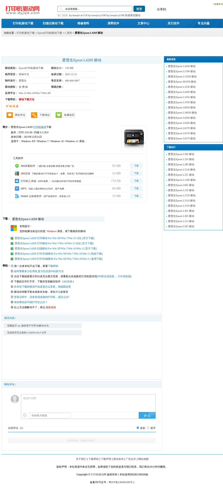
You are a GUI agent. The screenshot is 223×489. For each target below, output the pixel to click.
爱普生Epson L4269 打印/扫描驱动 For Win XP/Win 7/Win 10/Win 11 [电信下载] (59, 253)
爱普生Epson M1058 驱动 (182, 81)
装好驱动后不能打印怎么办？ (31, 302)
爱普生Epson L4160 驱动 (181, 66)
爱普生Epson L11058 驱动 (182, 76)
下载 (136, 165)
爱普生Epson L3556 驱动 (181, 97)
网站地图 (143, 458)
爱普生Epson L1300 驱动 (181, 180)
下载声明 (106, 458)
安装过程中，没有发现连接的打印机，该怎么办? (41, 297)
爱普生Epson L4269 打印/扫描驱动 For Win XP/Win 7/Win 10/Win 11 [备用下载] (59, 258)
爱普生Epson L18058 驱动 (182, 112)
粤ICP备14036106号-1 (122, 482)
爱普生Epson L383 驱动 (181, 216)
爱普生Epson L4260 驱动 (181, 92)
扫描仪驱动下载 (53, 23)
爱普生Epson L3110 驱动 (181, 205)
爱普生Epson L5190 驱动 (181, 71)
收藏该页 (69, 115)
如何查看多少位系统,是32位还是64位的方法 (39, 271)
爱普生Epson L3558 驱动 (181, 102)
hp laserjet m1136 (78, 15)
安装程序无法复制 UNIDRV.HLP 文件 (26, 332)
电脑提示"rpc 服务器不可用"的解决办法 (28, 325)
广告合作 (131, 458)
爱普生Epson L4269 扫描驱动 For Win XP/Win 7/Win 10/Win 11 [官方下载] (56, 248)
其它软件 (173, 23)
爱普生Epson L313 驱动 (181, 221)
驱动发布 (118, 458)
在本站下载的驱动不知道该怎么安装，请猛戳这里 (42, 286)
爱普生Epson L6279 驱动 (181, 138)
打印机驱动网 (98, 474)
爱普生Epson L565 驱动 (181, 226)
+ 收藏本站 (217, 4)
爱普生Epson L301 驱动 (181, 211)
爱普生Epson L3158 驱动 (181, 195)
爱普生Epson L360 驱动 (181, 154)
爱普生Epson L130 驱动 (181, 190)
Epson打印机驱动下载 (49, 33)
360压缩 (68, 281)
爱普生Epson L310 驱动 (181, 159)
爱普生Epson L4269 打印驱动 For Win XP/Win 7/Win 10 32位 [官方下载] (54, 238)
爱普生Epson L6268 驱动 (181, 123)
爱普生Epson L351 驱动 (181, 174)
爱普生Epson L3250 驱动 (181, 87)
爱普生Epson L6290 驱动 (181, 117)
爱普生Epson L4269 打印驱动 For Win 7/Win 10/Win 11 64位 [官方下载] (54, 243)
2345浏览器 (124, 276)
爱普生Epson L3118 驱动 (181, 169)
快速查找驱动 (132, 15)
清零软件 (113, 23)
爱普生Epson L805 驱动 (181, 185)
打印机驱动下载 (23, 23)
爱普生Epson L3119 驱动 (181, 200)
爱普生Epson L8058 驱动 (181, 107)
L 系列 (68, 33)
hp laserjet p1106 (97, 15)
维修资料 (83, 23)
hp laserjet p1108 (115, 15)
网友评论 (20, 115)
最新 (142, 428)
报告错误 (51, 307)
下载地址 (45, 115)
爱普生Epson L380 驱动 (181, 164)
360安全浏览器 (105, 276)
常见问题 (204, 23)
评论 (58, 291)
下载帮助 (53, 266)
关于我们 (81, 458)
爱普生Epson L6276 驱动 (181, 133)
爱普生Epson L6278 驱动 (181, 128)
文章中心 (143, 23)
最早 (153, 428)
